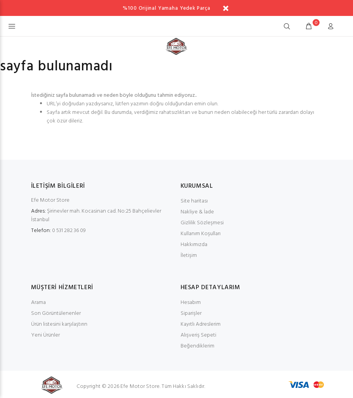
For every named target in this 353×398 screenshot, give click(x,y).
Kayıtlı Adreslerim (201, 324)
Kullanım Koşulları (201, 233)
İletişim (189, 255)
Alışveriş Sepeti (198, 335)
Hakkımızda (194, 244)
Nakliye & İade (197, 212)
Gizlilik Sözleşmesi (202, 222)
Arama (38, 302)
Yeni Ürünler (45, 335)
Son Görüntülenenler (56, 313)
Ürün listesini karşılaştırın (59, 324)
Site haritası (194, 201)
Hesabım (191, 302)
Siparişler (191, 313)
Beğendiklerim (197, 346)
